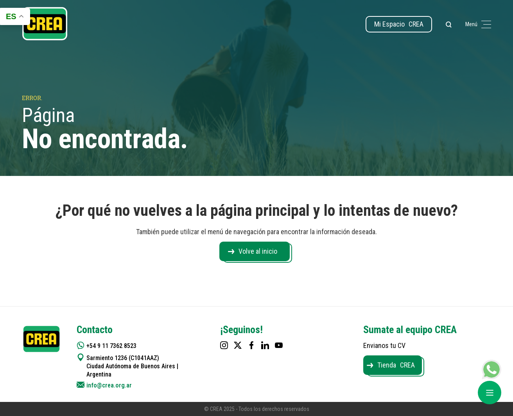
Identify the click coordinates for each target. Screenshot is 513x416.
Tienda (396, 365)
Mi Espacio (398, 24)
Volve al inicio (258, 251)
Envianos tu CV (384, 345)
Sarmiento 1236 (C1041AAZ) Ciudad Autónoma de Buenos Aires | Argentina (132, 366)
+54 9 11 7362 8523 (111, 346)
